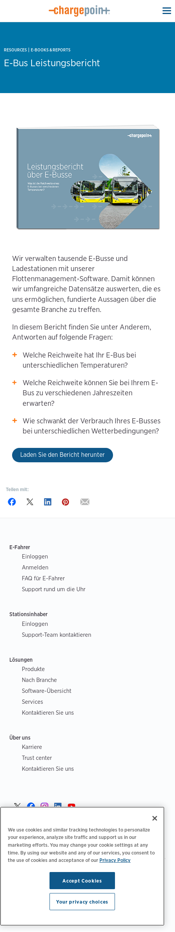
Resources (15, 50)
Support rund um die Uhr (53, 589)
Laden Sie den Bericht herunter (62, 454)
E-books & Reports (51, 50)
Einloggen (35, 556)
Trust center (37, 757)
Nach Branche (39, 680)
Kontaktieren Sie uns (48, 712)
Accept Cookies (82, 880)
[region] (82, 866)
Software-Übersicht (46, 690)
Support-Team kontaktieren (56, 634)
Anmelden (35, 567)
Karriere (32, 747)
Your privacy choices (82, 902)
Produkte (33, 669)
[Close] (154, 818)
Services (32, 701)
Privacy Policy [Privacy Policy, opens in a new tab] (115, 860)
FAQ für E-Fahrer (43, 578)
